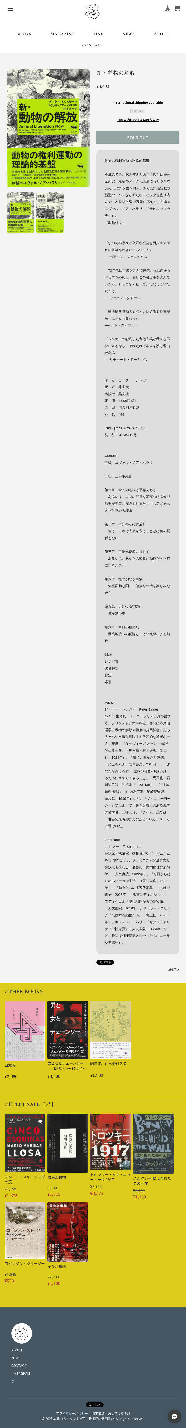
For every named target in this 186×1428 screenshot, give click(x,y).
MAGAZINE (62, 33)
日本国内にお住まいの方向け (138, 120)
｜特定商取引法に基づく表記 (109, 1413)
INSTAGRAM (20, 1373)
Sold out (137, 111)
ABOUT (162, 33)
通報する (173, 969)
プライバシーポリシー (72, 1413)
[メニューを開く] (10, 10)
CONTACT (93, 45)
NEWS (129, 33)
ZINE (98, 33)
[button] (20, 212)
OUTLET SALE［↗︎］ (30, 1104)
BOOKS (23, 33)
